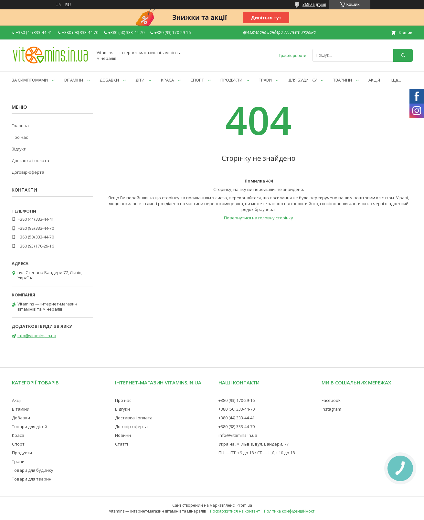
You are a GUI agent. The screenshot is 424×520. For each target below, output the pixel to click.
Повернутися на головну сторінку (258, 218)
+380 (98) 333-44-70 (236, 426)
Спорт (18, 444)
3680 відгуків (314, 4)
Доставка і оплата (30, 160)
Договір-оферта (28, 172)
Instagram (331, 409)
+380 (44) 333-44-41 (236, 418)
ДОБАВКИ (109, 80)
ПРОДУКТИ (231, 80)
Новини (123, 435)
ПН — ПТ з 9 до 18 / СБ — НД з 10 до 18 (256, 453)
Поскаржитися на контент (235, 511)
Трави (18, 461)
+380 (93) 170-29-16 (236, 400)
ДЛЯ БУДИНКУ (302, 80)
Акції (16, 400)
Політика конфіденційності (289, 511)
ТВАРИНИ (342, 80)
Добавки (21, 418)
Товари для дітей (29, 426)
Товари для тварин (31, 479)
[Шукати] (403, 55)
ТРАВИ (265, 80)
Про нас (20, 137)
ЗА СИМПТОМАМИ (30, 80)
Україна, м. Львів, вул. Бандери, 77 (253, 444)
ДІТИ (139, 80)
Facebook (331, 400)
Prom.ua (244, 505)
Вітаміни (20, 409)
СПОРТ (197, 80)
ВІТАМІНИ (73, 80)
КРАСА (167, 80)
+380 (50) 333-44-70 (236, 409)
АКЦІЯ (374, 80)
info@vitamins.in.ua (36, 335)
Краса (18, 435)
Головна (20, 125)
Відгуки (19, 149)
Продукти (22, 453)
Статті (121, 444)
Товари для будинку (32, 470)
